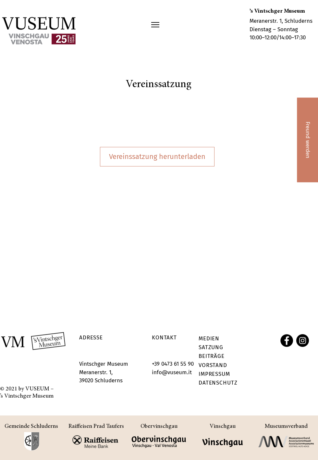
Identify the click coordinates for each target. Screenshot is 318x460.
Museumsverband (286, 426)
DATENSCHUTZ (218, 382)
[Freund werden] (307, 140)
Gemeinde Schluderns (31, 426)
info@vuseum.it (172, 372)
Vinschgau (223, 426)
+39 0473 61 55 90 (173, 364)
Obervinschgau (159, 426)
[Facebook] (286, 340)
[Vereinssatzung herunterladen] (157, 156)
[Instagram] (302, 340)
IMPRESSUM (214, 374)
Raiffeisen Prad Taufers (96, 426)
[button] (155, 24)
